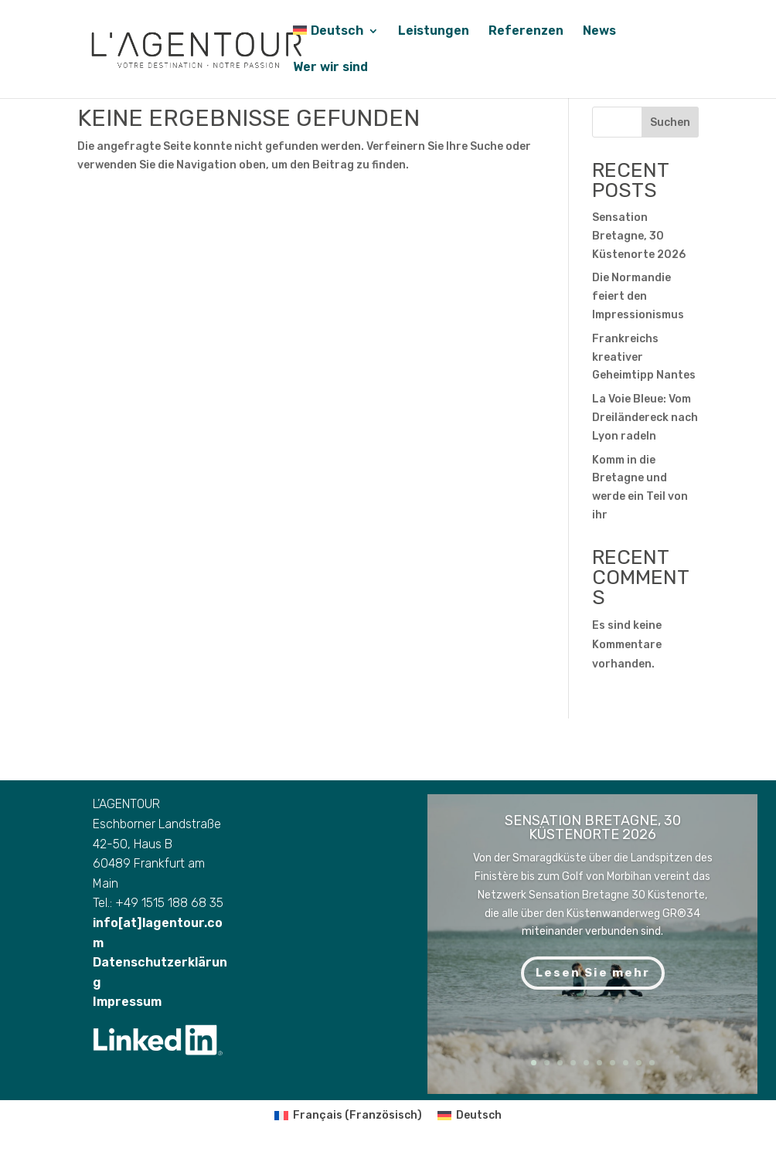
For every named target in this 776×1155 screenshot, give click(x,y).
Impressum (127, 1024)
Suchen (670, 122)
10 (652, 1062)
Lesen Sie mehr (593, 973)
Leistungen (433, 31)
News (599, 31)
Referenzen (525, 31)
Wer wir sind (330, 68)
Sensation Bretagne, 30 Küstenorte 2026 (639, 236)
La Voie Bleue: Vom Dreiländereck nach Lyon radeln (645, 417)
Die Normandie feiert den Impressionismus (638, 296)
